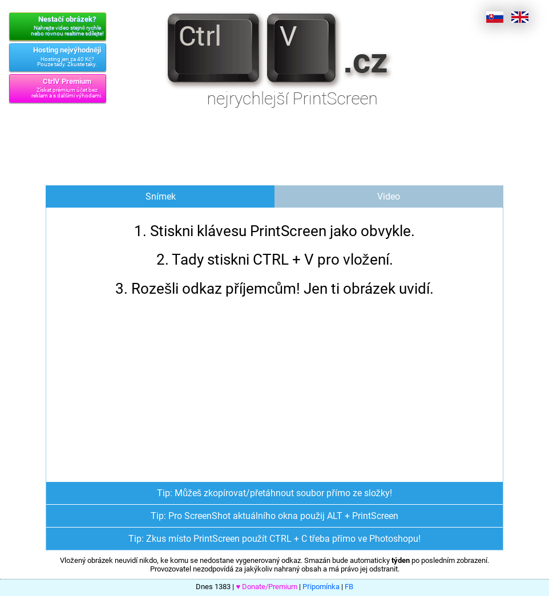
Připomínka (320, 586)
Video (388, 196)
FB (349, 586)
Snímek (161, 196)
